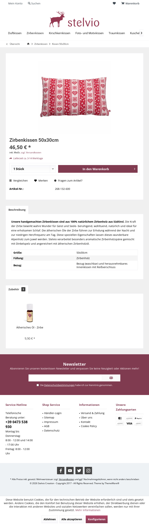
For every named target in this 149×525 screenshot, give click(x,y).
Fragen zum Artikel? (68, 180)
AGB (46, 426)
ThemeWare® (112, 483)
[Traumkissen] (116, 33)
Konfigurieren (96, 519)
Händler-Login (53, 413)
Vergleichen (18, 180)
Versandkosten (66, 479)
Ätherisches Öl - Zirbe (29, 327)
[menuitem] (130, 3)
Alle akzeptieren (71, 519)
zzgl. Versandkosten (31, 152)
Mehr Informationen (87, 510)
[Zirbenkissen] (35, 33)
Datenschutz (52, 430)
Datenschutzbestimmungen (59, 385)
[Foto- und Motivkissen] (89, 33)
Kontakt (85, 422)
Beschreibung (17, 209)
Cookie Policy (89, 426)
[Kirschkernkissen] (59, 33)
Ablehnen (50, 519)
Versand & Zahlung (92, 413)
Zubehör (16, 289)
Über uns (86, 417)
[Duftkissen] (15, 33)
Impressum (51, 422)
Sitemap (49, 417)
